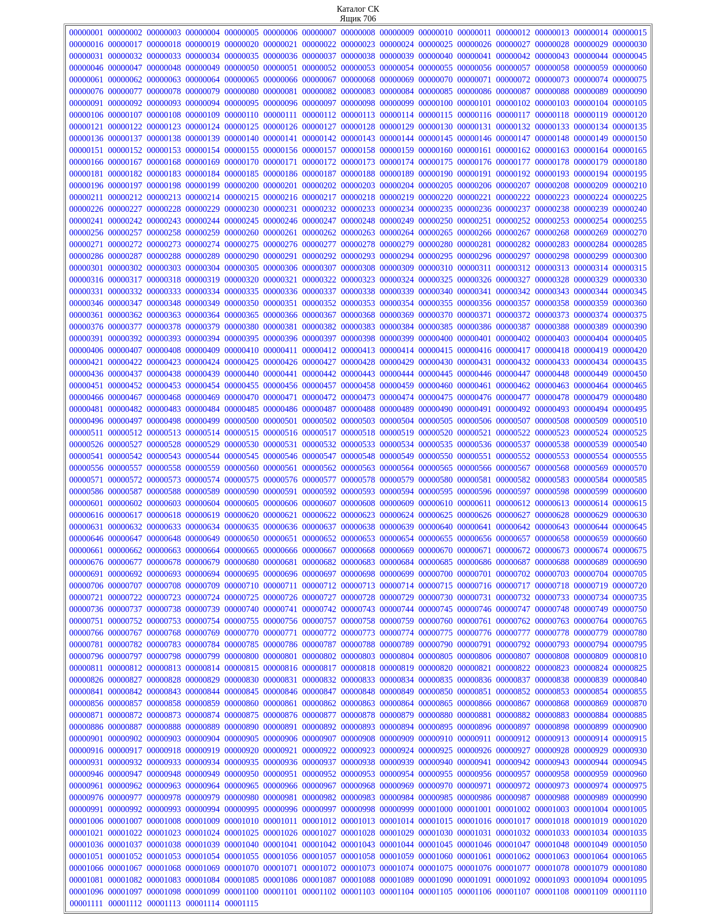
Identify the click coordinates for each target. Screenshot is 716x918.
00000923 (358, 750)
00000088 (552, 91)
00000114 (397, 114)
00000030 (630, 44)
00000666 (280, 550)
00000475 (435, 397)
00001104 (397, 891)
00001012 (319, 820)
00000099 (397, 103)
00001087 (319, 879)
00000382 (319, 326)
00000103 (552, 103)
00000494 (591, 409)
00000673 (552, 550)
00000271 (86, 244)
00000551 (475, 456)
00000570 (630, 467)
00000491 (475, 409)
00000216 (280, 197)
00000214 (203, 197)
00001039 (203, 844)
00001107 (513, 891)
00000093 (164, 103)
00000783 (164, 644)
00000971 (475, 785)
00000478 (552, 397)
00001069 (203, 868)
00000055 (435, 67)
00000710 (241, 585)
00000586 (86, 491)
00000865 (435, 703)
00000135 (630, 126)
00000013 (552, 32)
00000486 (280, 409)
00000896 (475, 726)
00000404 (591, 338)
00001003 (552, 809)
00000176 (475, 161)
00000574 (203, 479)
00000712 (319, 585)
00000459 (397, 385)
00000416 (475, 350)
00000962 (125, 785)
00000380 (241, 326)
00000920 (241, 750)
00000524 (591, 432)
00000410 (241, 350)
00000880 (435, 715)
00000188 (358, 173)
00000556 (86, 467)
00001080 (630, 868)
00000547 (319, 456)
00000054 (397, 67)
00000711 (280, 585)
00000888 (164, 726)
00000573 (164, 479)
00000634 (203, 526)
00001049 (591, 844)
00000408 (164, 350)
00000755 (241, 620)
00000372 (513, 314)
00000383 (358, 326)
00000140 (241, 138)
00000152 (125, 150)
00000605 (241, 503)
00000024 (397, 44)
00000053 (358, 67)
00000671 (475, 550)
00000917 (125, 750)
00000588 (164, 491)
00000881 (475, 715)
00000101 (475, 103)
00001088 (358, 879)
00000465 (630, 385)
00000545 (241, 456)
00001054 (203, 856)
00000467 (125, 397)
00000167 (125, 161)
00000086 (475, 91)
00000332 (125, 291)
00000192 (513, 173)
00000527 (125, 444)
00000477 (513, 397)
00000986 (475, 797)
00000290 (241, 256)
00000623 (358, 514)
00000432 (513, 361)
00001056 (280, 856)
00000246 (280, 220)
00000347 (125, 303)
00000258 (164, 232)
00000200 (241, 185)
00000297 (513, 256)
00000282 (513, 244)
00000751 (86, 620)
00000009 (397, 32)
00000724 (203, 597)
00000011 (474, 32)
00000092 (125, 103)
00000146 (475, 138)
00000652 (319, 538)
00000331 (86, 291)
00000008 (358, 32)
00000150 (630, 138)
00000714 (397, 585)
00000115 (435, 114)
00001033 (552, 832)
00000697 (319, 573)
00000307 (319, 267)
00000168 (164, 161)
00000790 (435, 644)
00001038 (164, 844)
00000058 (552, 67)
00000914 (591, 738)
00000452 (125, 385)
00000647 (125, 538)
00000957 (513, 773)
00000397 (319, 338)
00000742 (319, 609)
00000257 (125, 232)
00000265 (435, 232)
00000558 (164, 467)
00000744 (397, 609)
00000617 (125, 514)
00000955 (435, 773)
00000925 (435, 750)
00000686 (475, 562)
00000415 (435, 350)
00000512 (125, 432)
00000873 (164, 715)
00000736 (86, 609)
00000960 (630, 773)
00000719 (591, 585)
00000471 (280, 397)
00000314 (591, 267)
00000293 (358, 256)
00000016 (86, 44)
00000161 (475, 150)
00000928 (552, 750)
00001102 (319, 891)
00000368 (358, 314)
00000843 (164, 691)
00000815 (241, 667)
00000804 (397, 656)
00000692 (125, 573)
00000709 (203, 585)
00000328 (552, 279)
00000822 (513, 667)
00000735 (630, 597)
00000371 (475, 314)
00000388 (552, 326)
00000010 (435, 32)
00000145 (435, 138)
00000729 (397, 597)
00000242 (125, 220)
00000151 (86, 150)
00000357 (513, 303)
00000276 (280, 244)
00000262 (319, 232)
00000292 (319, 256)
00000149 (591, 138)
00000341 (475, 291)
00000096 (280, 103)
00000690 (630, 562)
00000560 (241, 467)
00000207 (513, 185)
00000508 (552, 420)
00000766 (86, 632)
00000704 (591, 573)
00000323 (358, 279)
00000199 (203, 185)
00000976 (86, 797)
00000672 (513, 550)
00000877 (319, 715)
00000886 (86, 726)
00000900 (630, 726)
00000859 (203, 703)
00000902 (125, 738)
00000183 (164, 173)
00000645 (630, 526)
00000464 (591, 385)
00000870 (630, 703)
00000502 (319, 420)
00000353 (358, 303)
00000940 (435, 762)
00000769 (203, 632)
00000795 (630, 644)
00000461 (475, 385)
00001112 (125, 903)
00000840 (630, 679)
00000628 (552, 514)
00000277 (319, 244)
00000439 (203, 373)
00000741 (280, 609)
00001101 (280, 891)
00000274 (203, 244)
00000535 (435, 444)
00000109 (203, 114)
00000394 (203, 338)
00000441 (280, 373)
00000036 (280, 55)
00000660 (630, 538)
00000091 (86, 103)
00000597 (513, 491)
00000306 (280, 267)
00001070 (241, 868)
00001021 (86, 832)
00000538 (552, 444)
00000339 (397, 291)
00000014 (591, 32)
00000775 (435, 632)
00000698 (358, 573)
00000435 (630, 361)
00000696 (280, 573)
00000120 (630, 114)
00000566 (475, 467)
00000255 (630, 220)
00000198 (164, 185)
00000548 (358, 456)
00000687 (513, 562)
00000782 (125, 644)
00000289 (203, 256)
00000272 (125, 244)
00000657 (513, 538)
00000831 (280, 679)
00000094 (203, 103)
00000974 (591, 785)
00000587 (125, 491)
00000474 (397, 397)
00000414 (397, 350)
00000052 (319, 67)
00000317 (125, 279)
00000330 (630, 279)
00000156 (280, 150)
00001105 (435, 891)
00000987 (513, 797)
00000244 (203, 220)
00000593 (358, 491)
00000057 (513, 67)
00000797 (125, 656)
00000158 (358, 150)
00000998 (358, 809)
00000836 (475, 679)
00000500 (241, 420)
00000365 (241, 314)
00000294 (397, 256)
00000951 (280, 773)
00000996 (280, 809)
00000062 (125, 79)
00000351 (280, 303)
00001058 (358, 856)
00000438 (164, 373)
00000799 (203, 656)
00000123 (164, 126)
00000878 (358, 715)
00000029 (591, 44)
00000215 (241, 197)
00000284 (591, 244)
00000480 (630, 397)
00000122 (125, 126)
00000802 (319, 656)
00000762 (513, 620)
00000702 (513, 573)
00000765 (630, 620)
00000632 (125, 526)
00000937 (319, 762)
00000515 (241, 432)
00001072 (319, 868)
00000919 (203, 750)
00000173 (358, 161)
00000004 (203, 32)
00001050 (630, 844)
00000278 (358, 244)
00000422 (125, 361)
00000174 (397, 161)
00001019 (591, 820)
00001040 (241, 844)
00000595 (435, 491)
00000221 (475, 197)
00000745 (435, 609)
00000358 (552, 303)
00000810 (630, 656)
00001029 (397, 832)
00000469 (203, 397)
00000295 (435, 256)
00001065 (630, 856)
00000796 (86, 656)
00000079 (203, 91)
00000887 (125, 726)
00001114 (202, 903)
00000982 (319, 797)
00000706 (86, 585)
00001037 (125, 844)
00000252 (513, 220)
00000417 (513, 350)
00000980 (241, 797)
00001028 (358, 832)
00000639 (397, 526)
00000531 (280, 444)
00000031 (86, 55)
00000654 (397, 538)
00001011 (280, 820)
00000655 (435, 538)
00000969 (397, 785)
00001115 (241, 903)
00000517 (319, 432)
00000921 (280, 750)
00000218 (358, 197)
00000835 (435, 679)
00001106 (474, 891)
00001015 (435, 820)
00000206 (475, 185)
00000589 (203, 491)
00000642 (513, 526)
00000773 (358, 632)
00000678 (164, 562)
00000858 (164, 703)
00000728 (358, 597)
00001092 (513, 879)
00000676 (86, 562)
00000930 (630, 750)
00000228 (164, 208)
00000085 (435, 91)
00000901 (86, 738)
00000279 (397, 244)
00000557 (125, 467)
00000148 (552, 138)
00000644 (591, 526)
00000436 (86, 373)
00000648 (164, 538)
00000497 (125, 420)
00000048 (164, 67)
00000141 (280, 138)
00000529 (203, 444)
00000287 (125, 256)
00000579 (397, 479)
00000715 (435, 585)
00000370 (435, 314)
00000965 (241, 785)
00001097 (125, 891)
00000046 (86, 67)
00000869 (591, 703)
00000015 (630, 32)
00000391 (86, 338)
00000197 (125, 185)
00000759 (397, 620)
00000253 (552, 220)
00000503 (358, 420)
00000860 (241, 703)
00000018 (164, 44)
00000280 (435, 244)
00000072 (513, 79)
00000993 (164, 809)
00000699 (397, 573)
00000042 (513, 55)
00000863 (358, 703)
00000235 (435, 208)
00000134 (591, 126)
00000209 (591, 185)
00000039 (397, 55)
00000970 (435, 785)
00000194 (591, 173)
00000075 (630, 79)
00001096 (86, 891)
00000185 (241, 173)
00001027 (319, 832)
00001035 (630, 832)
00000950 (241, 773)
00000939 (397, 762)
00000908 (358, 738)
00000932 (125, 762)
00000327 (513, 279)
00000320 (241, 279)
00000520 (435, 432)
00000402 (513, 338)
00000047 (125, 67)
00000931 (86, 762)
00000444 (397, 373)
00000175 (435, 161)
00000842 (125, 691)
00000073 (552, 79)
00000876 (280, 715)
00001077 (513, 868)
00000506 (475, 420)
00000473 (358, 397)
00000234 (397, 208)
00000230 (241, 208)
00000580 (435, 479)
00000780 (630, 632)
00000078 (164, 91)
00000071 (475, 79)
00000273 (164, 244)
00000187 (319, 173)
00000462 (513, 385)
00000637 (319, 526)
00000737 (125, 609)
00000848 (358, 691)
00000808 (552, 656)
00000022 (319, 44)
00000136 (86, 138)
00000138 (164, 138)
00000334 (203, 291)
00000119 (590, 114)
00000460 (435, 385)
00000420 (630, 350)
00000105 (630, 103)
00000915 (630, 738)
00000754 (203, 620)
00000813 (164, 667)
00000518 (358, 432)
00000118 (552, 114)
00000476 (475, 397)
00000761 (475, 620)
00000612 (513, 503)
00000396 (280, 338)
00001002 (513, 809)
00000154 (203, 150)
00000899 (591, 726)
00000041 (475, 55)
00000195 (630, 173)
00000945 (630, 762)
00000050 (241, 67)
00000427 (319, 361)
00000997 (319, 809)
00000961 (86, 785)
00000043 (552, 55)
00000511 (86, 432)
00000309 (397, 267)
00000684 (397, 562)
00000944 (591, 762)
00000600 (630, 491)
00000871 (86, 715)
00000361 (86, 314)
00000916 (86, 750)
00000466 (86, 397)
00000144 (397, 138)
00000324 (397, 279)
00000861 (280, 703)
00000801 (280, 656)
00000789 (397, 644)
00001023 (164, 832)
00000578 (358, 479)
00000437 (125, 373)
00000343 (552, 291)
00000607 (319, 503)
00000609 (397, 503)
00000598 (552, 491)
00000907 (319, 738)
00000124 (203, 126)
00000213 (164, 197)
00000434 (591, 361)
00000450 (630, 373)
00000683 (358, 562)
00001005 (630, 809)
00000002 (125, 32)
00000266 (475, 232)
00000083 (358, 91)
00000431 (475, 361)
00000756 (280, 620)
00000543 (164, 456)
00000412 (319, 350)
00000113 (358, 114)
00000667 (319, 550)
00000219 (397, 197)
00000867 (513, 703)
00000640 (435, 526)
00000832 (319, 679)
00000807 (513, 656)
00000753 (164, 620)
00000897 (513, 726)
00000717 (513, 585)
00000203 (358, 185)
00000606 (280, 503)
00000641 (475, 526)
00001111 (86, 903)
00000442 (319, 373)
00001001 (475, 809)
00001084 (203, 879)
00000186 (280, 173)
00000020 (241, 44)
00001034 (591, 832)
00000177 (513, 161)
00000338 (358, 291)
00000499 (203, 420)
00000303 (164, 267)
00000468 (164, 397)
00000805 (435, 656)
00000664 (203, 550)
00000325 (435, 279)
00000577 (319, 479)
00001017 (513, 820)
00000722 (125, 597)
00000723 (164, 597)
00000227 (125, 208)
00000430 (435, 361)
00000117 (513, 114)
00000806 (475, 656)
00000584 (591, 479)
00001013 (358, 820)
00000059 (591, 67)
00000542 (125, 456)
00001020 (630, 820)
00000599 (591, 491)
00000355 (435, 303)
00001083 (164, 879)
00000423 (164, 361)
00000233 (358, 208)
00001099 (203, 891)
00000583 (552, 479)
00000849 (397, 691)
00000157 (319, 150)
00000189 (397, 173)
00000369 (397, 314)
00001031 (475, 832)
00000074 (591, 79)
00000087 (513, 91)
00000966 (280, 785)
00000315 (630, 267)
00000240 (630, 208)
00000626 (475, 514)
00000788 (358, 644)
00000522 (513, 432)
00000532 (319, 444)
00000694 (203, 573)
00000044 (591, 55)
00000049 (203, 67)
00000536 (475, 444)
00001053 (164, 856)
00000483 (164, 409)
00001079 (591, 868)
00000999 (397, 809)
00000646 (86, 538)
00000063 (164, 79)
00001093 (552, 879)
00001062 (513, 856)
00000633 (164, 526)
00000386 (475, 326)
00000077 (125, 91)
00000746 (475, 609)
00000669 (397, 550)
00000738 (164, 609)
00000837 (513, 679)
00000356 (475, 303)
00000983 (358, 797)
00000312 (513, 267)
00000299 (591, 256)
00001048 (552, 844)
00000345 (630, 291)
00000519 (397, 432)
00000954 (397, 773)
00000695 (241, 573)
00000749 (591, 609)
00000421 (86, 361)
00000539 (591, 444)
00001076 (475, 868)
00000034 (203, 55)
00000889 (203, 726)
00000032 (125, 55)
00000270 (630, 232)
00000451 (86, 385)
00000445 (435, 373)
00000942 (513, 762)
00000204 (397, 185)
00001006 (86, 820)
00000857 (125, 703)
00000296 (475, 256)
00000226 (86, 208)
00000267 (513, 232)
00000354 (397, 303)
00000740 (241, 609)
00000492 (513, 409)
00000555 (630, 456)
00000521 (475, 432)
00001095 (630, 879)
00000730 (435, 597)
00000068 (358, 79)
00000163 (552, 150)
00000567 (513, 467)
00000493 (552, 409)
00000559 (203, 467)
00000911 (474, 738)
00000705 (630, 573)
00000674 (591, 550)
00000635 (241, 526)
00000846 (280, 691)
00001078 (552, 868)
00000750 (630, 609)
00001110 (629, 891)
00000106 (86, 114)
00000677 (125, 562)
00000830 (241, 679)
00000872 (125, 715)
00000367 (319, 314)
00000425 (241, 361)
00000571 (86, 479)
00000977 (125, 797)
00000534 (397, 444)
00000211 (86, 197)
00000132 (513, 126)
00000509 (591, 420)
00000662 (125, 550)
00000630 (630, 514)
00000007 (319, 32)
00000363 (164, 314)
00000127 (319, 126)
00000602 (125, 503)
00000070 (435, 79)
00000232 (319, 208)
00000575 (241, 479)
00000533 (358, 444)
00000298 (552, 256)
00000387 (513, 326)
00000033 (164, 55)
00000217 (319, 197)
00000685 (435, 562)
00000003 (164, 32)
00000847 (319, 691)
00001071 (280, 868)
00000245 (241, 220)
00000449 (591, 373)
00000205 (435, 185)
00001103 (358, 891)
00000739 (203, 609)
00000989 (591, 797)
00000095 (241, 103)
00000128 (358, 126)
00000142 (319, 138)
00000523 (552, 432)
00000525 (630, 432)
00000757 (319, 620)
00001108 (552, 891)
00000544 (203, 456)
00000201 (280, 185)
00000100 (435, 103)
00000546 (280, 456)
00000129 (397, 126)
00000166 (86, 161)
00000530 (241, 444)
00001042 (319, 844)
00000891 (280, 726)
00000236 (475, 208)
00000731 (475, 597)
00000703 (552, 573)
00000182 (125, 173)
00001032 (513, 832)
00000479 (591, 397)
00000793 (552, 644)
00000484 (203, 409)
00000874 (203, 715)
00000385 (435, 326)
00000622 (319, 514)
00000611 (474, 503)
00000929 (591, 750)
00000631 (86, 526)
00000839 (591, 679)
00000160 (435, 150)
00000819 (397, 667)
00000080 (241, 91)
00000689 (591, 562)
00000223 (552, 197)
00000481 (86, 409)
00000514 (203, 432)
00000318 (164, 279)
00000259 (203, 232)
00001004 (591, 809)
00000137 (125, 138)
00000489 (397, 409)
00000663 (164, 550)
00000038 (358, 55)
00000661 (86, 550)
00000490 (435, 409)
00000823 (552, 667)
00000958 (552, 773)
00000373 (552, 314)
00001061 (475, 856)
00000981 (280, 797)
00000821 (475, 667)
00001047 (513, 844)
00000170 (241, 161)
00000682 (319, 562)
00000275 (241, 244)
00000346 (86, 303)
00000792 (513, 644)
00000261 (280, 232)
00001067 (125, 868)
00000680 (241, 562)
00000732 (513, 597)
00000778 (552, 632)
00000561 (280, 467)
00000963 (164, 785)
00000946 (86, 773)
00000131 (475, 126)
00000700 (435, 573)
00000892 (319, 726)
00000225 (630, 197)
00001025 (241, 832)
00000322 (319, 279)
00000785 (241, 644)
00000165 (630, 150)
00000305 (241, 267)
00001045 (435, 844)
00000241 (86, 220)
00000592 (319, 491)
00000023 (358, 44)
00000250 (435, 220)
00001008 (164, 820)
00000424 (203, 361)
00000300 (630, 256)
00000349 (203, 303)
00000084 (397, 91)
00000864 (397, 703)
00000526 (86, 444)
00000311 (474, 267)
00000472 (319, 397)
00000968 (358, 785)
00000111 (281, 114)
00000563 (358, 467)
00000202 (319, 185)
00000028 (552, 44)
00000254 (591, 220)
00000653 (358, 538)
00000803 (358, 656)
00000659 (591, 538)
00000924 (397, 750)
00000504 (397, 420)
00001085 (241, 879)
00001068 (164, 868)
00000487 (319, 409)
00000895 (435, 726)
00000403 (552, 338)
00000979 (203, 797)
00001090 (435, 879)
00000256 (86, 232)
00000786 (280, 644)
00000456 (280, 385)
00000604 (203, 503)
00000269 (591, 232)
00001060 (435, 856)
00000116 (474, 114)
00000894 (397, 726)
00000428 (358, 361)
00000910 (435, 738)
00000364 (203, 314)
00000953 (358, 773)
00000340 (435, 291)
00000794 (591, 644)
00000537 (513, 444)
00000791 (475, 644)
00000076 (86, 91)
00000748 (552, 609)
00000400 (435, 338)
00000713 (358, 585)
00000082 (319, 91)
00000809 (591, 656)
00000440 (241, 373)
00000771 (280, 632)
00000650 (241, 538)
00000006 (280, 32)
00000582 (513, 479)
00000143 (358, 138)
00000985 (435, 797)
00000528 (164, 444)
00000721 (86, 597)
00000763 (552, 620)
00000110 (241, 114)
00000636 (280, 526)
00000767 (125, 632)
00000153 (164, 150)
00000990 (630, 797)
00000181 (86, 173)
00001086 (280, 879)
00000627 (513, 514)
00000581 (475, 479)
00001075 (435, 868)
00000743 (358, 609)
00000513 (164, 432)
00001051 (86, 856)
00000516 (280, 432)
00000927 (513, 750)
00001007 (125, 820)
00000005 (241, 32)
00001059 (397, 856)
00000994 (203, 809)
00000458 (358, 385)
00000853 (552, 691)
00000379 (203, 326)
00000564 (397, 467)
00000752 (125, 620)
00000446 (475, 373)
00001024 (203, 832)
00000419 (591, 350)
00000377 (125, 326)
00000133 (552, 126)
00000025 (435, 44)
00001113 (164, 903)
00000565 (435, 467)
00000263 (358, 232)
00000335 (241, 291)
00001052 (125, 856)
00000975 (630, 785)
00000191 (475, 173)
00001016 (475, 820)
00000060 (630, 67)
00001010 (241, 820)
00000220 (435, 197)
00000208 (552, 185)
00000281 (475, 244)
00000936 (280, 762)
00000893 (358, 726)
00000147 (513, 138)
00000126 (280, 126)
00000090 (630, 91)
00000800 (241, 656)
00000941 (475, 762)
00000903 (164, 738)
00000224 (591, 197)
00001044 (397, 844)
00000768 (164, 632)
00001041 (280, 844)
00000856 (86, 703)
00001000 (435, 809)
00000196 (86, 185)
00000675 (630, 550)
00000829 (203, 679)
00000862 (319, 703)
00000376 (86, 326)
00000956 (475, 773)
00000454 (203, 385)
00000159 (397, 150)
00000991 (86, 809)
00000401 (475, 338)
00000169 (203, 161)
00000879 (397, 715)
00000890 (241, 726)
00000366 (280, 314)
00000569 (591, 467)
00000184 (203, 173)
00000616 (86, 514)
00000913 (552, 738)
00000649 (203, 538)
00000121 (86, 126)
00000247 (319, 220)
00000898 (552, 726)
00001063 (552, 856)
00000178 (552, 161)
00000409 (203, 350)
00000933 (164, 762)
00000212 (125, 197)
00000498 (164, 420)
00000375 (630, 314)
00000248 (358, 220)
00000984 (397, 797)
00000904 (203, 738)
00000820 (435, 667)
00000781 (86, 644)
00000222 (513, 197)
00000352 (319, 303)
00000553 (552, 456)
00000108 (164, 114)
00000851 (475, 691)
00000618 (164, 514)
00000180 (630, 161)
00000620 (241, 514)
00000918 (164, 750)
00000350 (241, 303)
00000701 (475, 573)
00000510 (630, 420)
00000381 (280, 326)
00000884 (591, 715)
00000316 (86, 279)
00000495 (630, 409)
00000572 (125, 479)
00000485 (241, 409)
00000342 (513, 291)
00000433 (552, 361)
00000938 (358, 762)
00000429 (397, 361)
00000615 (630, 503)
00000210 (630, 185)
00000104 (591, 103)
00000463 (552, 385)
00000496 (86, 420)
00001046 (475, 844)
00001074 (397, 868)
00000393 (164, 338)
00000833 (358, 679)
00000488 (358, 409)
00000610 (435, 503)
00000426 (280, 361)
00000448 (552, 373)
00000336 (280, 291)
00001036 (86, 844)
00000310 (435, 267)
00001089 (397, 879)
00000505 (435, 420)
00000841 (86, 691)
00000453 (164, 385)
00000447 (513, 373)
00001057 (319, 856)
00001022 (125, 832)
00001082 (125, 879)
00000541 (86, 456)
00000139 (203, 138)
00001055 (241, 856)
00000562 (319, 467)
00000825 (630, 667)
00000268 (552, 232)
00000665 (241, 550)
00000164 (591, 150)
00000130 (435, 126)
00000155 (241, 150)
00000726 (280, 597)
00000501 (280, 420)
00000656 (475, 538)
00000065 (241, 79)
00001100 (241, 891)
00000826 (86, 679)
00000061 (86, 79)
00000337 (319, 291)
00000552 (513, 456)
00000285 (630, 244)
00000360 (630, 303)
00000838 (552, 679)
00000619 (203, 514)
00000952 (319, 773)
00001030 (435, 832)
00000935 (241, 762)
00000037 (319, 55)
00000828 (164, 679)
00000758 (358, 620)
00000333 (164, 291)
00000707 (125, 585)
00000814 (203, 667)
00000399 (397, 338)
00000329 (591, 279)
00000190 (435, 173)
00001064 (591, 856)
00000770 (241, 632)
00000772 (319, 632)
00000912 (513, 738)
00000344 (591, 291)
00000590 (241, 491)
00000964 (203, 785)
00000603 (164, 503)
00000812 (125, 667)
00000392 (125, 338)
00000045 (630, 55)
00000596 (475, 491)
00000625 (435, 514)
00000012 (513, 32)
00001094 (591, 879)
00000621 (280, 514)
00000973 (552, 785)
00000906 (280, 738)
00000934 (203, 762)
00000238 (552, 208)
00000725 (241, 597)
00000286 (86, 256)
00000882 (513, 715)
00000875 (241, 715)
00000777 (513, 632)
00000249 (397, 220)
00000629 (591, 514)
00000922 (319, 750)
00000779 (591, 632)
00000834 (397, 679)
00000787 (319, 644)
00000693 (164, 573)
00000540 (630, 444)
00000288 (164, 256)
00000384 (397, 326)
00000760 (435, 620)
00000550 (435, 456)
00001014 (397, 820)
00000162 (513, 150)
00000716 (475, 585)
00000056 (475, 67)
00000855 (630, 691)
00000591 (280, 491)
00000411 (280, 350)
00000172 (319, 161)
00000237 (513, 208)
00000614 (591, 503)
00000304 (203, 267)
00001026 (280, 832)
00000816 (280, 667)
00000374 (591, 314)
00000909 (397, 738)
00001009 (203, 820)
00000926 (475, 750)
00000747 (513, 609)
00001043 (358, 844)
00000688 (552, 562)
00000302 (125, 267)
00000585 (630, 479)
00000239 (591, 208)
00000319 (203, 279)
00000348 (164, 303)
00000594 (397, 491)
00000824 (591, 667)
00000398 (358, 338)
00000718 (552, 585)
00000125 (241, 126)
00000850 (435, 691)
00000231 (280, 208)
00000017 (125, 44)
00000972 (513, 785)
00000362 (125, 314)
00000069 (397, 79)
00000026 (475, 44)
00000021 (280, 44)
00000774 (397, 632)
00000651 (280, 538)
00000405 (630, 338)
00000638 (358, 526)
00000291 (280, 256)
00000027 (513, 44)
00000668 (358, 550)
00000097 (319, 103)
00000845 (241, 691)
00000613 (552, 503)
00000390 (630, 326)
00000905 (241, 738)
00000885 (630, 715)
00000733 (552, 597)
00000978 (164, 797)
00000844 (203, 691)
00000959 (591, 773)
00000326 (475, 279)
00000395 (241, 338)
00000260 (241, 232)
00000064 (203, 79)
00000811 (86, 667)
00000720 (630, 585)
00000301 (86, 267)
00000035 (241, 55)
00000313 (552, 267)
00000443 (358, 373)
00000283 (552, 244)
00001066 (86, 868)
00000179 (591, 161)
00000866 (475, 703)
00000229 (203, 208)
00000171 (280, 161)
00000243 (164, 220)
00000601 (86, 503)
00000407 (125, 350)
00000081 (280, 91)
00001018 (552, 820)
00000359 (591, 303)
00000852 (513, 691)
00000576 (280, 479)
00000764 (591, 620)
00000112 (319, 114)
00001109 (590, 891)
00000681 (280, 562)
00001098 (164, 891)
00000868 (552, 703)
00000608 (358, 503)
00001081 (86, 879)
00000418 (552, 350)
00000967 (319, 785)
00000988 (552, 797)
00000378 (164, 326)
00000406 (86, 350)
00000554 (591, 456)
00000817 (319, 667)
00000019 (203, 44)
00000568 (552, 467)
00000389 (591, 326)
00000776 (475, 632)
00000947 (125, 773)
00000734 (591, 597)
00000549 (397, 456)
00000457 (319, 385)
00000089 (591, 91)
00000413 (358, 350)
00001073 (358, 868)
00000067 (319, 79)
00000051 (280, 67)
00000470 (241, 397)
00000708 (164, 585)
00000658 (552, 538)
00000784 (203, 644)
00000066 (280, 79)
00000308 (358, 267)
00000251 (475, 220)
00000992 (125, 809)
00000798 (164, 656)
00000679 (203, 562)
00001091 (475, 879)
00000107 (125, 114)
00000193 (552, 173)
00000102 (513, 103)
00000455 (241, 385)
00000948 (164, 773)
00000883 (552, 715)
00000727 (319, 597)
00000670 (435, 550)
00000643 (552, 526)
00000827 (125, 679)
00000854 (591, 691)
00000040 (435, 55)
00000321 (280, 279)
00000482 (125, 409)
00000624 (397, 514)
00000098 (358, 103)
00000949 (203, 773)
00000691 (86, 573)
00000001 (86, 32)
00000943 (552, 762)
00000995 (241, 809)
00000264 (397, 232)
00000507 (513, 420)
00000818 (358, 667)
